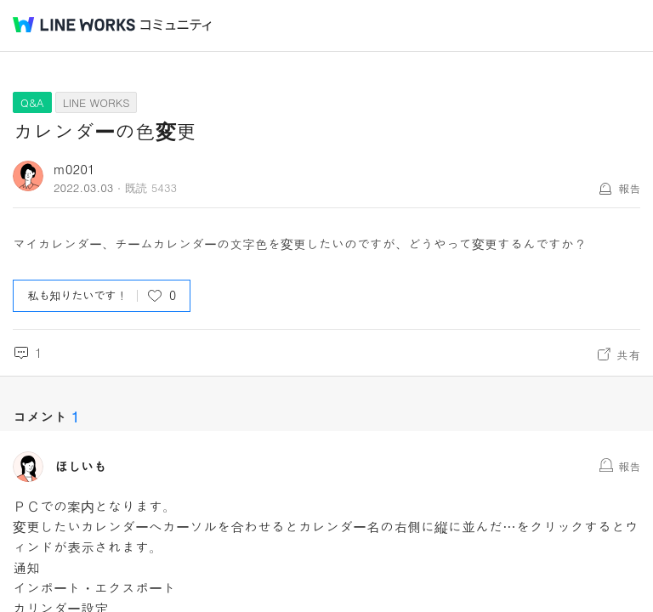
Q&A (32, 102)
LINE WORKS (96, 102)
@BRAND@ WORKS (74, 24)
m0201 (74, 169)
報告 (629, 188)
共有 (628, 354)
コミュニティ (176, 25)
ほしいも (80, 466)
